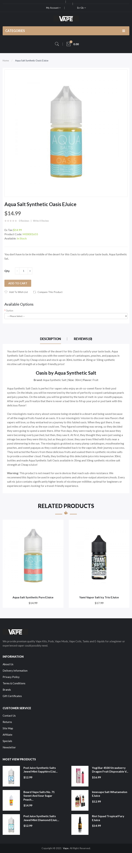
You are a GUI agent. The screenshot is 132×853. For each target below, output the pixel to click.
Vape (66, 848)
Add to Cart (17, 283)
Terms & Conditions (14, 683)
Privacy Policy (11, 676)
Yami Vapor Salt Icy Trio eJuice (99, 597)
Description (50, 339)
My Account (53, 7)
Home (6, 60)
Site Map (8, 728)
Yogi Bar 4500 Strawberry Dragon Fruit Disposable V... (110, 769)
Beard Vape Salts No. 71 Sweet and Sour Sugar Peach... (39, 795)
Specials (7, 741)
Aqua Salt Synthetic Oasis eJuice (31, 60)
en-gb (81, 7)
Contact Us (9, 715)
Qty (7, 270)
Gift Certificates (12, 696)
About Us (8, 664)
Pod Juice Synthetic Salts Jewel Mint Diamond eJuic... (41, 818)
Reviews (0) (83, 339)
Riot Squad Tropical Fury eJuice (108, 818)
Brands (7, 689)
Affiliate (7, 734)
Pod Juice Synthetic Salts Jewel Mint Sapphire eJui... (40, 769)
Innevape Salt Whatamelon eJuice (109, 793)
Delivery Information (15, 670)
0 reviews (24, 221)
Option (9, 310)
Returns (7, 721)
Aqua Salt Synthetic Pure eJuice (33, 597)
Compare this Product (50, 291)
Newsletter (9, 747)
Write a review (41, 221)
